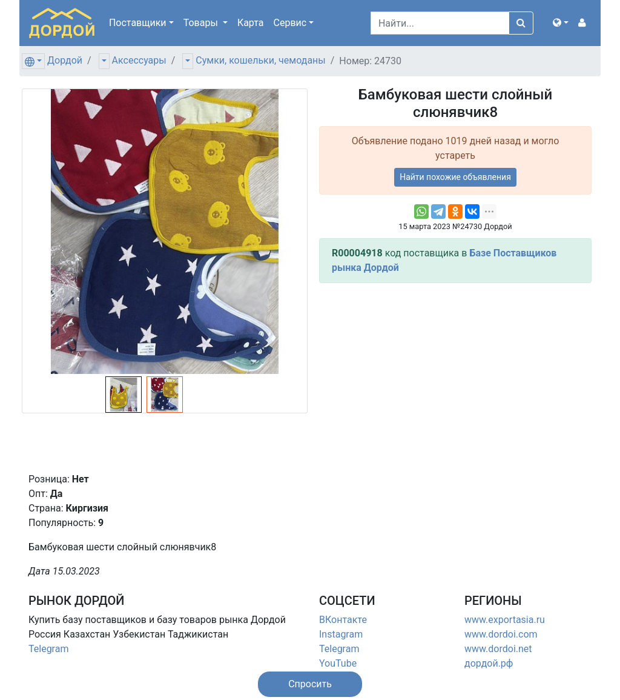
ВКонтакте (343, 619)
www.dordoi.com (501, 634)
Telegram (48, 649)
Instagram (341, 634)
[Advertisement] (455, 377)
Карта (250, 22)
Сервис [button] (290, 22)
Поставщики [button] (138, 22)
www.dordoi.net (498, 649)
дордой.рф (488, 663)
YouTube (338, 663)
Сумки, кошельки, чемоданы (260, 60)
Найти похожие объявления (455, 177)
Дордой (64, 60)
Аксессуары (139, 60)
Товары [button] (201, 22)
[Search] (440, 23)
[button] (560, 23)
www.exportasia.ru (504, 619)
